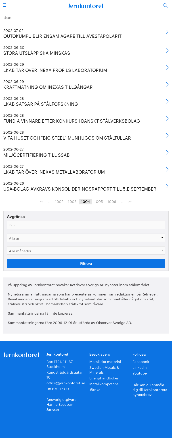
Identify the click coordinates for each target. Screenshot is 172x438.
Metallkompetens (104, 383)
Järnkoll (95, 389)
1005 (98, 201)
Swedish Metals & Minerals (104, 369)
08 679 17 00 (57, 388)
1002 (59, 201)
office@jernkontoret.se (65, 382)
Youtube (139, 372)
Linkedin (139, 367)
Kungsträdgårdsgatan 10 (65, 374)
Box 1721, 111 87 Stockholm (59, 363)
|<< (41, 201)
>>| (130, 201)
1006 (111, 201)
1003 (72, 201)
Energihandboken (104, 377)
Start (7, 17)
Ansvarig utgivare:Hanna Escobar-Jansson (62, 404)
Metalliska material (105, 361)
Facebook (140, 361)
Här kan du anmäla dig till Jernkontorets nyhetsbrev (149, 389)
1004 (85, 202)
